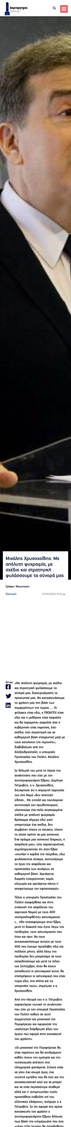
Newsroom (22, 586)
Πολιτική (11, 594)
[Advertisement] (35, 638)
